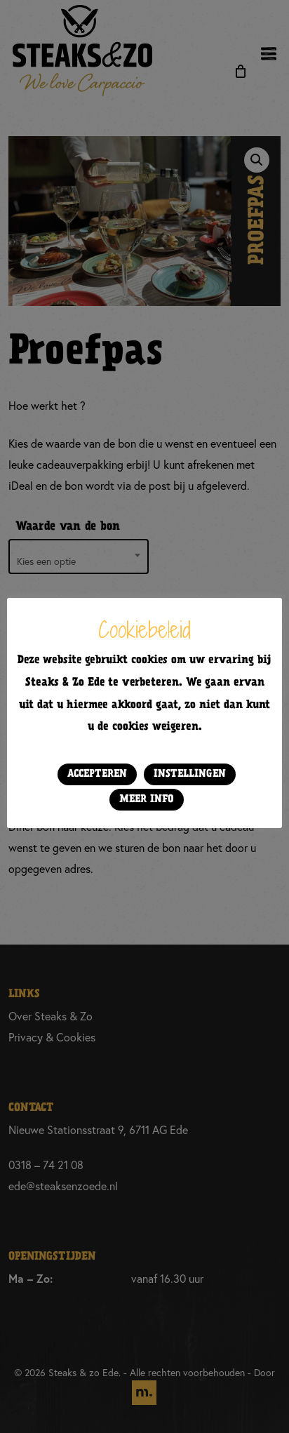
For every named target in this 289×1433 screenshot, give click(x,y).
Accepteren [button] (97, 774)
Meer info (146, 799)
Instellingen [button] (190, 774)
